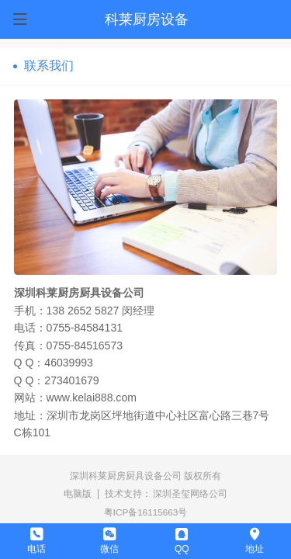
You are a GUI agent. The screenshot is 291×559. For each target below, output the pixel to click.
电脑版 (78, 493)
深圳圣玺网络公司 (190, 493)
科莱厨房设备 (147, 19)
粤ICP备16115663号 (146, 512)
